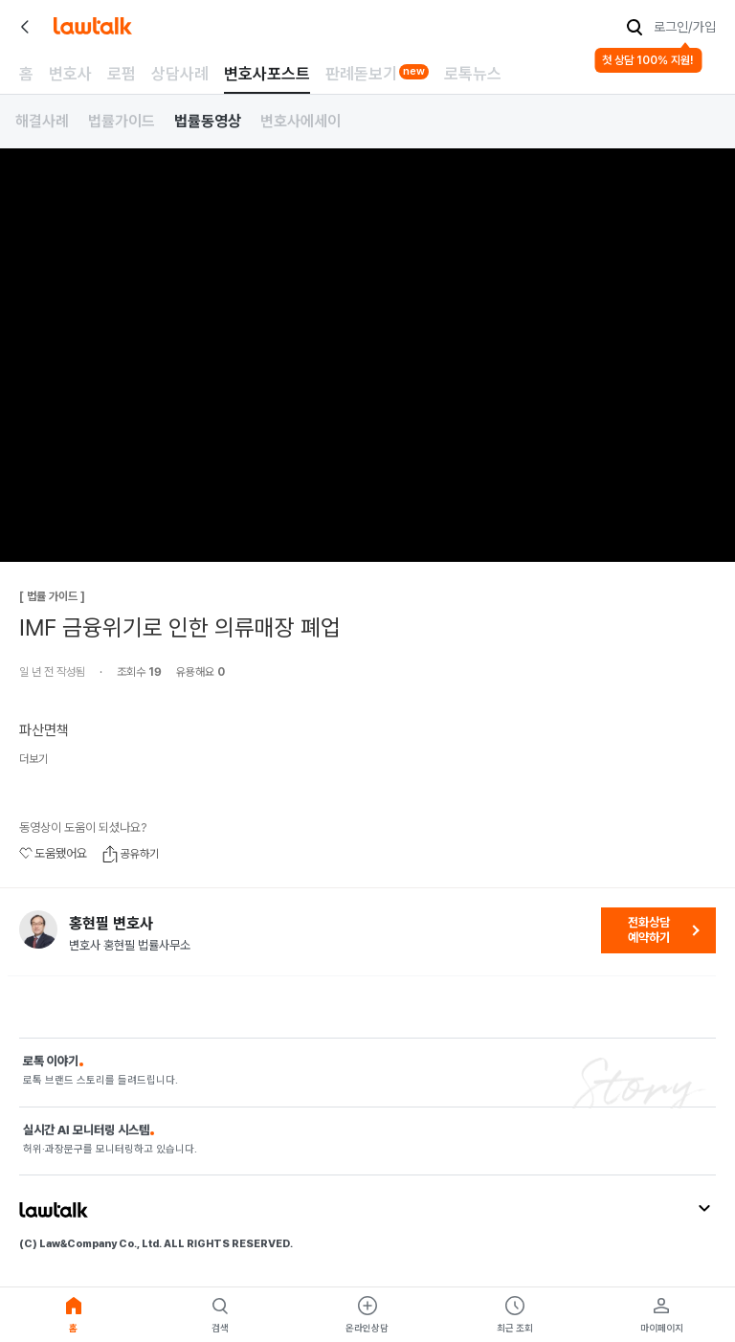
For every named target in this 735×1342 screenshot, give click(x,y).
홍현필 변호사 (111, 923)
